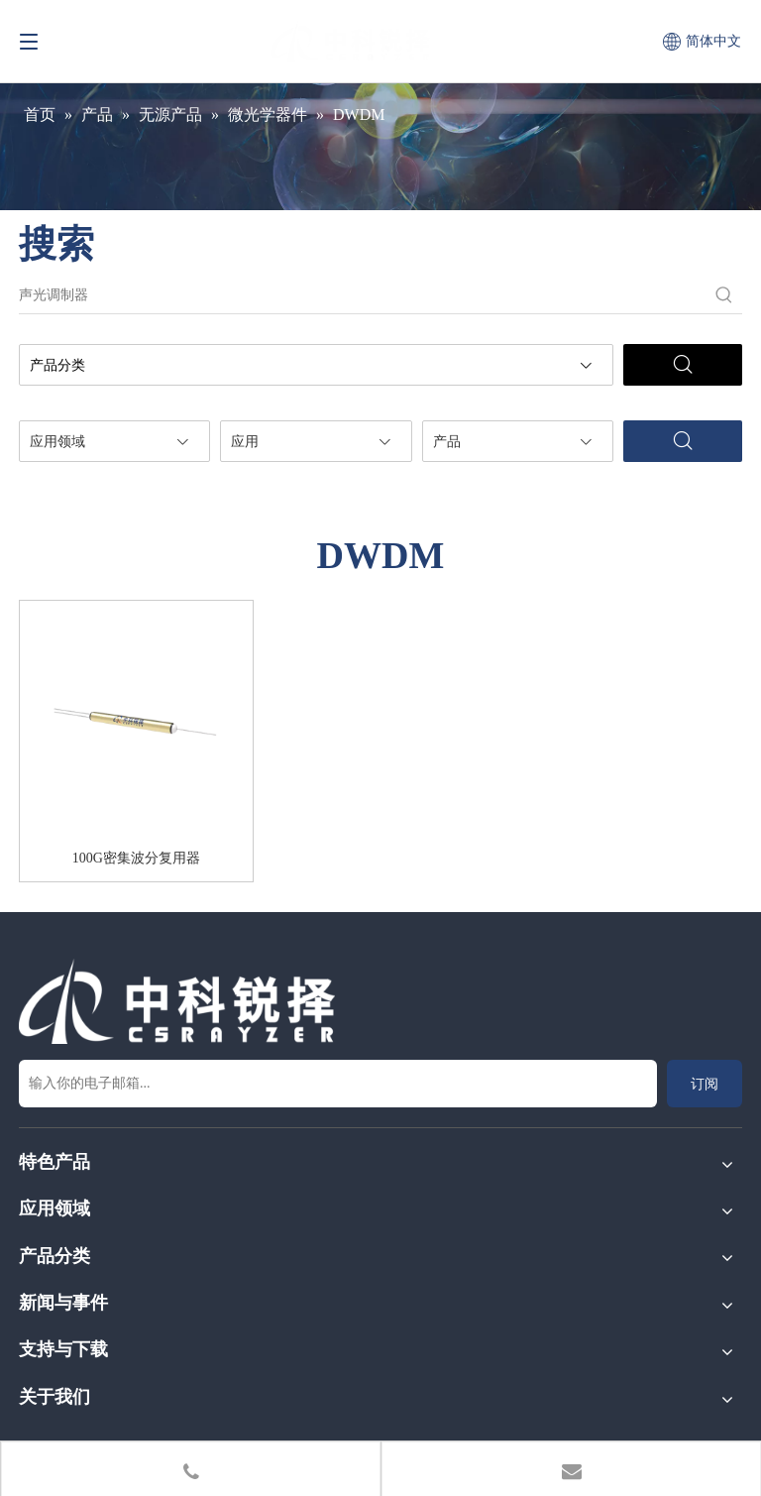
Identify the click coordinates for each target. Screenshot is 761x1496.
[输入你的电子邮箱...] (338, 1083)
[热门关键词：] (724, 295)
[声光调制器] (363, 295)
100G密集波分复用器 (136, 858)
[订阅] (704, 1083)
